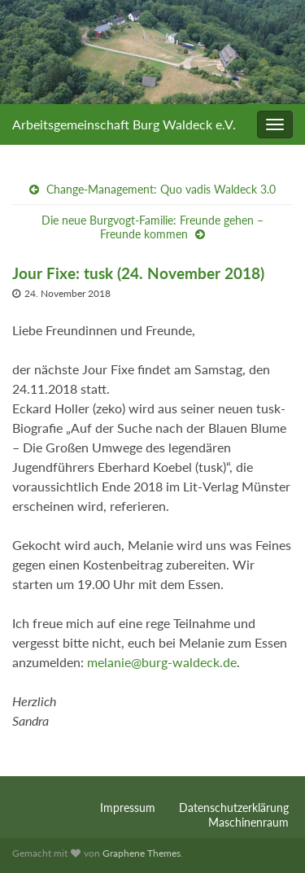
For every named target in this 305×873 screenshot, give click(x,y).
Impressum (127, 807)
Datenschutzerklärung (234, 807)
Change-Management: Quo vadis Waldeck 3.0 (161, 189)
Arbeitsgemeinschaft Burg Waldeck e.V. (124, 124)
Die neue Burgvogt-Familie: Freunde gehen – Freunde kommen (152, 227)
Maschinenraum (248, 822)
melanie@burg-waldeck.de (162, 662)
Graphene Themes (141, 853)
